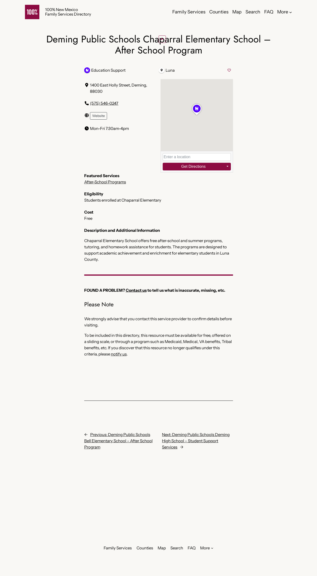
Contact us (136, 290)
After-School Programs (105, 182)
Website (98, 116)
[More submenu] (290, 12)
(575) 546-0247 (104, 103)
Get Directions (193, 166)
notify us (119, 354)
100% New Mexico (61, 9)
